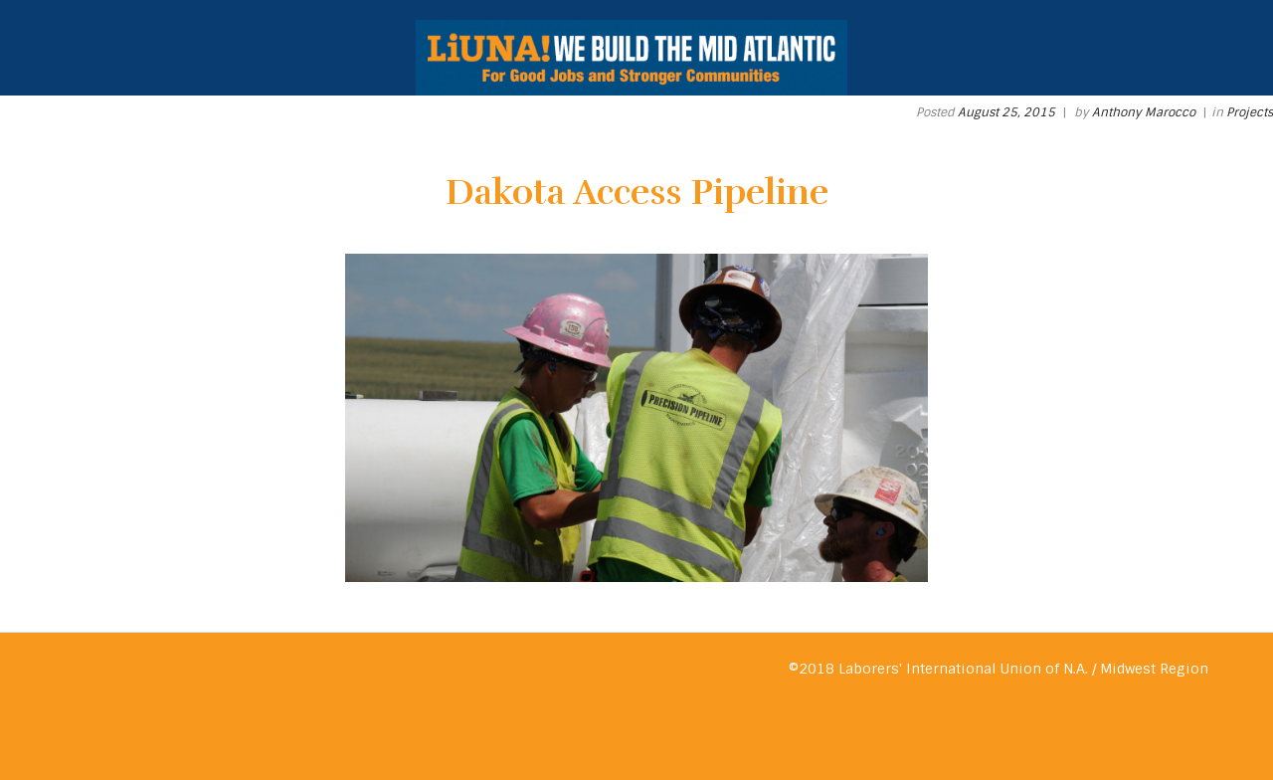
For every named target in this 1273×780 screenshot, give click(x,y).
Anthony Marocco (1143, 112)
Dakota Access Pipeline (637, 192)
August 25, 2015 (1006, 112)
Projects (1249, 112)
